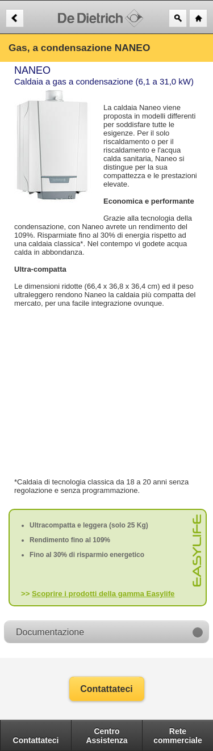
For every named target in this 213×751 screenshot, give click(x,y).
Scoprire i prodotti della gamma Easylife (103, 593)
